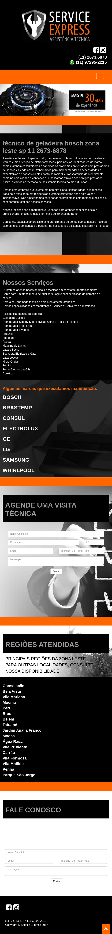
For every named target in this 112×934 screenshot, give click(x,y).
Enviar (56, 571)
